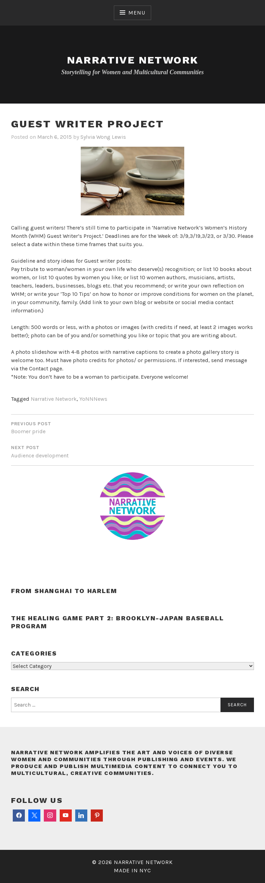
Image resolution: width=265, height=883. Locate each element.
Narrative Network (132, 60)
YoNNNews (93, 399)
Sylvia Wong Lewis (103, 137)
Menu (136, 12)
